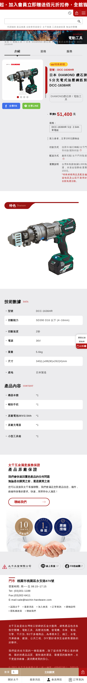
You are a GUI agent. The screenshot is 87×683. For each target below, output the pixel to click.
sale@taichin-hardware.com (34, 599)
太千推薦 (47, 27)
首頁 (6, 42)
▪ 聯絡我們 (30, 611)
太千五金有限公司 (17, 13)
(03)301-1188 (22, 591)
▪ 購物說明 (69, 606)
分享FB (13, 106)
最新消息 (35, 679)
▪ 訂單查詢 (55, 606)
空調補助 (11, 27)
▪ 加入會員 (42, 606)
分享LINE (33, 106)
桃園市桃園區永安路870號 (35, 581)
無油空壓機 (71, 27)
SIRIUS (74, 667)
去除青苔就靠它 (34, 27)
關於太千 (13, 679)
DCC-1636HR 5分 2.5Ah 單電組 (65, 128)
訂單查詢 (78, 679)
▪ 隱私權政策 (15, 611)
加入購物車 (83, 672)
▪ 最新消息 (28, 606)
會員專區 (57, 679)
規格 (43, 51)
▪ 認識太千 (14, 606)
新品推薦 (21, 27)
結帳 (82, 346)
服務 (69, 51)
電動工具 (18, 42)
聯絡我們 (20, 502)
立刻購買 (49, 672)
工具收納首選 (58, 27)
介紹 (17, 51)
